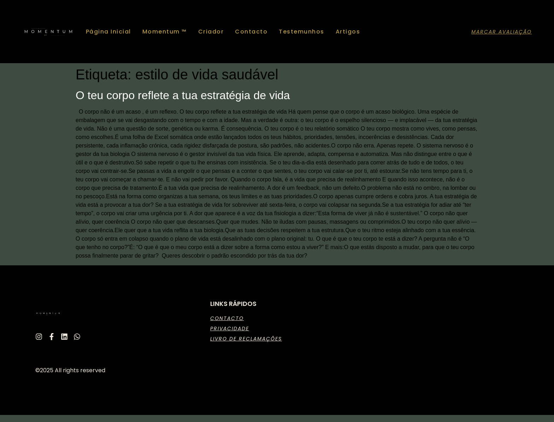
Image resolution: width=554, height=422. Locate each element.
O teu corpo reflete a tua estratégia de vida (183, 95)
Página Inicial (108, 32)
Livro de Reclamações (246, 338)
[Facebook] (51, 336)
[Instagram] (38, 336)
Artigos (348, 32)
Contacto (251, 32)
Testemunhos (301, 32)
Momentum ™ (164, 32)
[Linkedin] (64, 336)
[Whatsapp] (77, 336)
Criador (211, 32)
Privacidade (229, 328)
